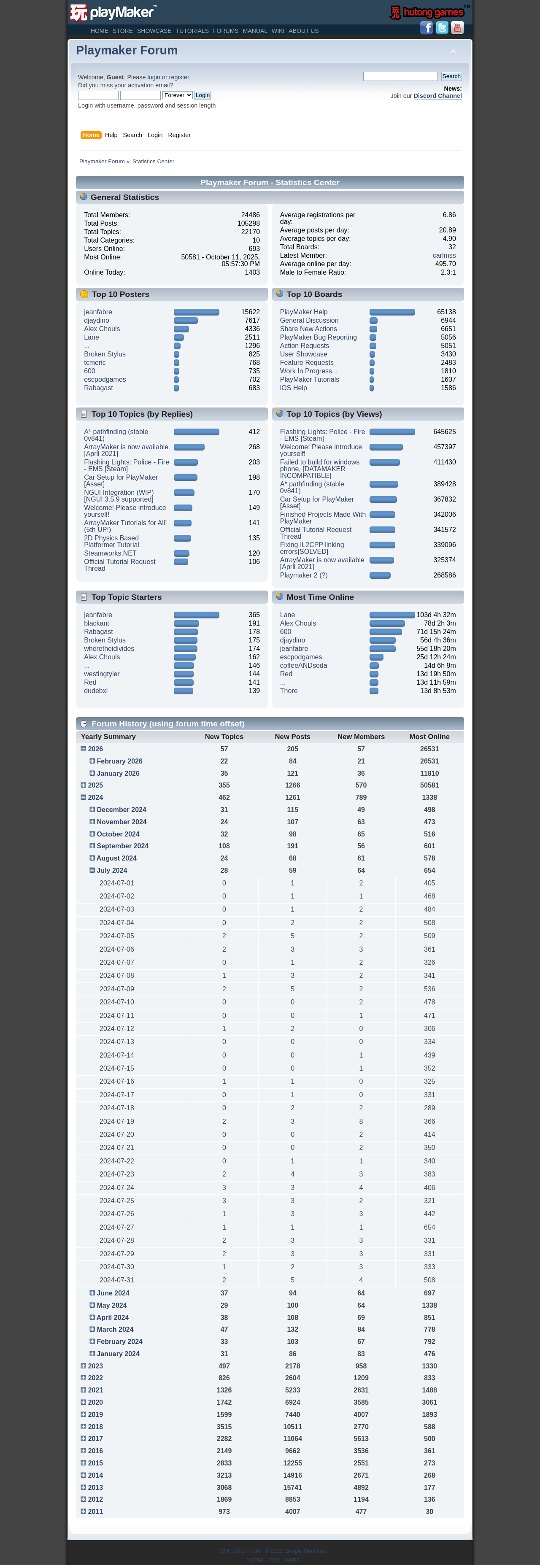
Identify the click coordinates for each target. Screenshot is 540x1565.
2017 (95, 1438)
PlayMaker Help (304, 312)
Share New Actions (308, 328)
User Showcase (303, 354)
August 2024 (117, 858)
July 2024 (112, 870)
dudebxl (96, 690)
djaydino (96, 320)
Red (90, 682)
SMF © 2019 (267, 1551)
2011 (95, 1511)
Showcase (154, 30)
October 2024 (118, 834)
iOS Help (293, 387)
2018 (95, 1426)
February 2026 (120, 761)
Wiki (278, 30)
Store (123, 30)
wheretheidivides (109, 648)
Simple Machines (306, 1551)
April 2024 (113, 1317)
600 (89, 371)
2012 (95, 1499)
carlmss (444, 255)
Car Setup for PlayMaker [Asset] (121, 481)
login (154, 77)
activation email (149, 85)
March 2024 (115, 1329)
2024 (95, 797)
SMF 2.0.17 (234, 1551)
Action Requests (304, 345)
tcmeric (95, 362)
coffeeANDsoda (303, 665)
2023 (95, 1366)
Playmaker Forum (127, 50)
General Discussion (309, 320)
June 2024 (113, 1293)
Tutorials (192, 30)
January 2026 (118, 773)
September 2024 (122, 846)
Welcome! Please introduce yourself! (125, 511)
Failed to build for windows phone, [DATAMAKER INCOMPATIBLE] (320, 469)
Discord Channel (438, 95)
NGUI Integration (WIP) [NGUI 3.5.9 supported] (119, 496)
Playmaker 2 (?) (304, 575)
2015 (95, 1463)
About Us (304, 30)
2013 (95, 1487)
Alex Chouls (102, 328)
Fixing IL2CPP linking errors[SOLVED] (312, 548)
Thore (289, 690)
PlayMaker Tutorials (310, 379)
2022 (95, 1378)
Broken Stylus (105, 354)
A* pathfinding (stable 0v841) (116, 435)
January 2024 (118, 1353)
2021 (95, 1390)
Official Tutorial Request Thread (120, 565)
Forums (226, 30)
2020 (95, 1402)
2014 (95, 1475)
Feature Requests (307, 362)
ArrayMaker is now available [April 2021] (126, 450)
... (86, 345)
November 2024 (121, 822)
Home (99, 30)
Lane (91, 337)
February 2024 (120, 1341)
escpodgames (105, 379)
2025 (95, 785)
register (179, 77)
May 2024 (112, 1305)
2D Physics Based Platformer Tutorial (111, 541)
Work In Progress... (309, 371)
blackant (96, 623)
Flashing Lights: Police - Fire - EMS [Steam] (126, 465)
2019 (95, 1414)
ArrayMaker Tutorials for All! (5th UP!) (125, 526)
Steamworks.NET (110, 553)
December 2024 (121, 809)
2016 (95, 1450)
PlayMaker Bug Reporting (318, 337)
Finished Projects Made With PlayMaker (323, 518)
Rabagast (98, 387)
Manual (255, 30)
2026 (95, 749)
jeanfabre (98, 312)
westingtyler (101, 673)
